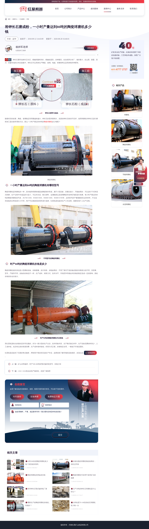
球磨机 (126, 115)
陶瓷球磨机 (48, 122)
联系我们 (133, 9)
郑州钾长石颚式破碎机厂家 (36, 489)
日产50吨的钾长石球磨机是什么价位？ (83, 490)
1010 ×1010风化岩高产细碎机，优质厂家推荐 (34, 371)
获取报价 (90, 48)
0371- (119, 69)
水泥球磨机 (127, 204)
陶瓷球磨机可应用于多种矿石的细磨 (83, 476)
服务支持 (120, 9)
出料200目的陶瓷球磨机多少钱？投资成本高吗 (36, 462)
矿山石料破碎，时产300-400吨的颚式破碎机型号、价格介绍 (39, 364)
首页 (57, 9)
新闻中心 (107, 9)
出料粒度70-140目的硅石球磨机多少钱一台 (83, 504)
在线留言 (138, 184)
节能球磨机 (127, 174)
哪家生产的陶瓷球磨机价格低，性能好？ (37, 504)
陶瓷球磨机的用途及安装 (35, 475)
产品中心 (81, 9)
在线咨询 (91, 353)
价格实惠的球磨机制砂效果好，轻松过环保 (83, 462)
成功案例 (94, 9)
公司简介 (68, 9)
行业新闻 (22, 19)
